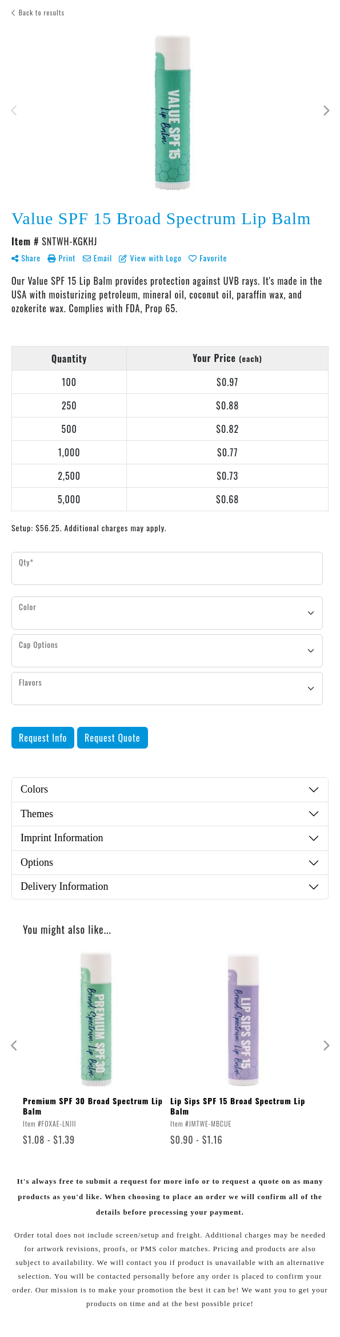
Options (37, 862)
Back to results (38, 12)
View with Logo (150, 258)
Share (26, 258)
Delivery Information (64, 886)
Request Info (43, 738)
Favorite (208, 258)
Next (325, 111)
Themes (37, 813)
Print (61, 258)
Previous (14, 111)
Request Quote (113, 738)
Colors (34, 789)
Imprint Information (62, 837)
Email (98, 258)
